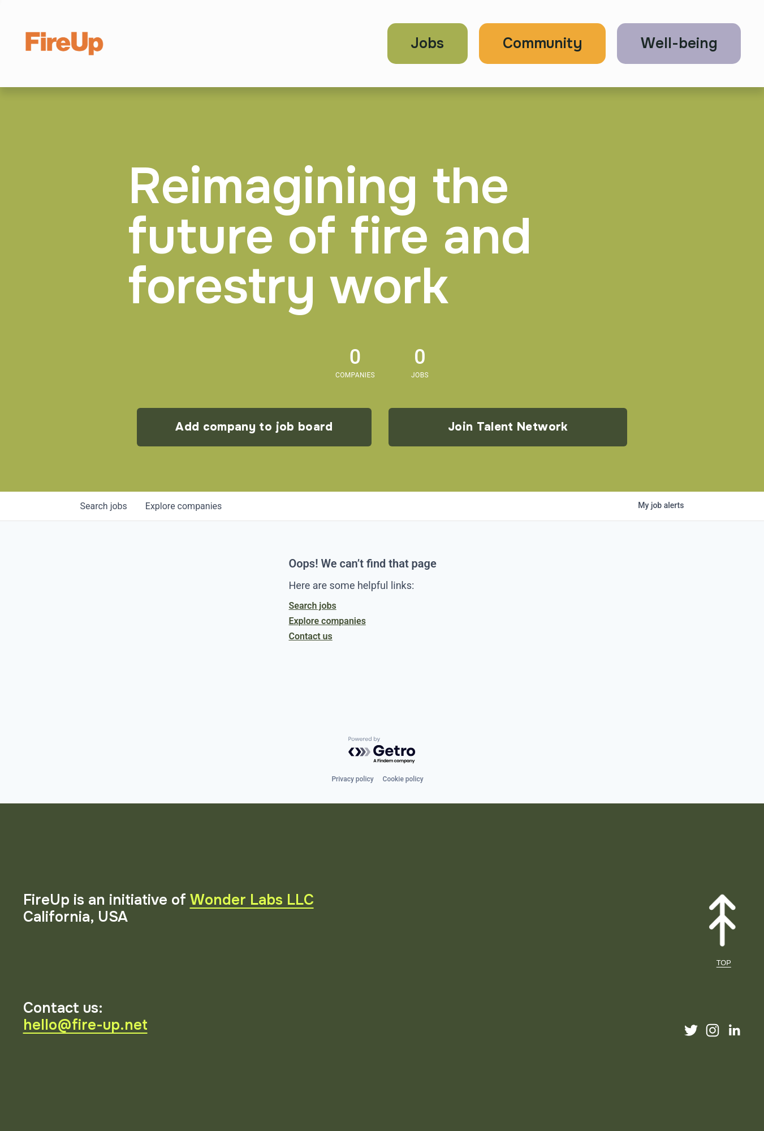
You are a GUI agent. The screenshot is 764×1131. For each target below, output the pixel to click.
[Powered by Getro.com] (382, 750)
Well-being (679, 43)
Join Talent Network (508, 427)
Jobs (427, 43)
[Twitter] (691, 1030)
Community (542, 43)
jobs (103, 506)
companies (183, 506)
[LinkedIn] (734, 1030)
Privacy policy (352, 779)
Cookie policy (403, 779)
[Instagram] (712, 1030)
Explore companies (327, 621)
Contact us (311, 636)
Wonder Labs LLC (252, 900)
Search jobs (312, 605)
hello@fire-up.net (85, 1025)
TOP (723, 962)
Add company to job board (254, 427)
